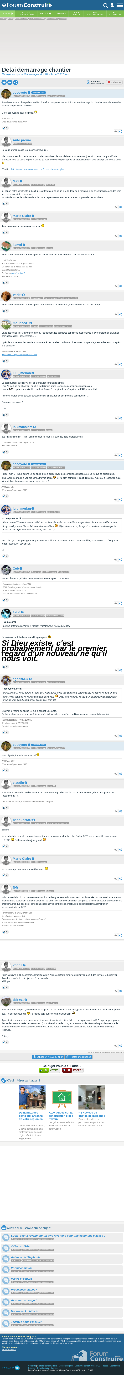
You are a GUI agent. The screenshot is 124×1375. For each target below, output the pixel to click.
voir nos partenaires (9, 1350)
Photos (44, 13)
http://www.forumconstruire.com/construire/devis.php (37, 169)
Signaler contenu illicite (47, 1366)
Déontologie (115, 1366)
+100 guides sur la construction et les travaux (61, 1116)
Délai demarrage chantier (36, 69)
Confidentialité (43, 1368)
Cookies (54, 1368)
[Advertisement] (62, 950)
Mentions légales (66, 1366)
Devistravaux (75, 13)
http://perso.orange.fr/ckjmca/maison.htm (19, 355)
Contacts (32, 1366)
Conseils (61, 13)
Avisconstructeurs (95, 13)
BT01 (12, 389)
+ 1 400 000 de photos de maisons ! (91, 1114)
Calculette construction (84, 1366)
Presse (105, 1366)
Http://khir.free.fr (18, 273)
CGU (98, 1366)
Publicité (31, 1368)
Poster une (78, 1056)
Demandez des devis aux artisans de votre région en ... (31, 1117)
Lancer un (48, 1056)
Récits (26, 13)
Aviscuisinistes (115, 13)
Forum (6, 13)
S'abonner (114, 82)
